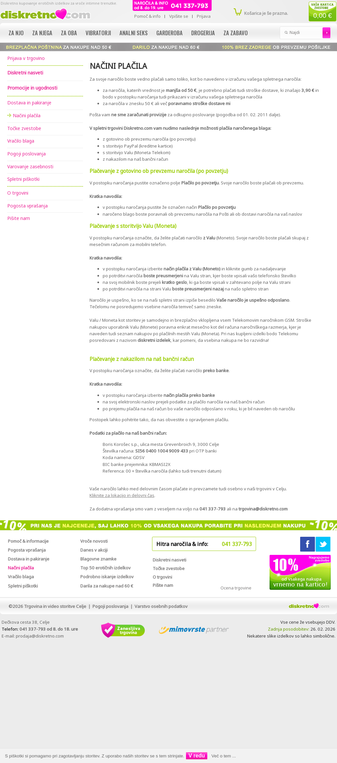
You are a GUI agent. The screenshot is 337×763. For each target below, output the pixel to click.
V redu (197, 755)
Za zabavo (235, 33)
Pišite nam (18, 218)
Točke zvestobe (24, 128)
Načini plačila (26, 115)
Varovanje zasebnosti (30, 166)
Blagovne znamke (98, 559)
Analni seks (133, 33)
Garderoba (169, 33)
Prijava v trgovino (26, 58)
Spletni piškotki (23, 179)
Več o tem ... (224, 755)
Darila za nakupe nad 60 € (106, 586)
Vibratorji (98, 33)
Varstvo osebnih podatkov (161, 606)
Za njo (16, 33)
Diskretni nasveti (169, 560)
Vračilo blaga (20, 141)
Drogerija (203, 33)
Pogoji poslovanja (26, 153)
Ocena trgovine (235, 588)
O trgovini (17, 193)
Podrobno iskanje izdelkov (107, 577)
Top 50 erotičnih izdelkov (105, 568)
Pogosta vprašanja (27, 206)
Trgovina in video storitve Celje (55, 606)
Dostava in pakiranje (29, 102)
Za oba (69, 33)
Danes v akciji (94, 550)
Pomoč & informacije (28, 541)
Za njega (42, 33)
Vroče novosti (94, 541)
